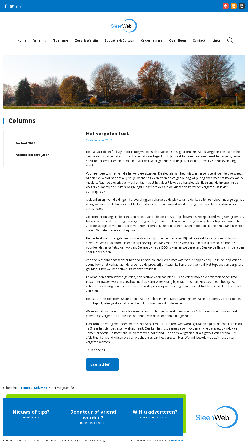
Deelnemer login (70, 440)
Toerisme (60, 40)
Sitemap (21, 440)
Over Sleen (177, 40)
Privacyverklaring (94, 440)
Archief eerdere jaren (32, 155)
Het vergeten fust (63, 388)
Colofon (34, 440)
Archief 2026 (25, 143)
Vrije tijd (39, 40)
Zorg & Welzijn (86, 40)
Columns (21, 120)
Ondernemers (151, 40)
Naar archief (102, 364)
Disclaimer (50, 440)
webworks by (169, 440)
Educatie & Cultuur (119, 40)
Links (216, 40)
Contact (199, 40)
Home (21, 40)
